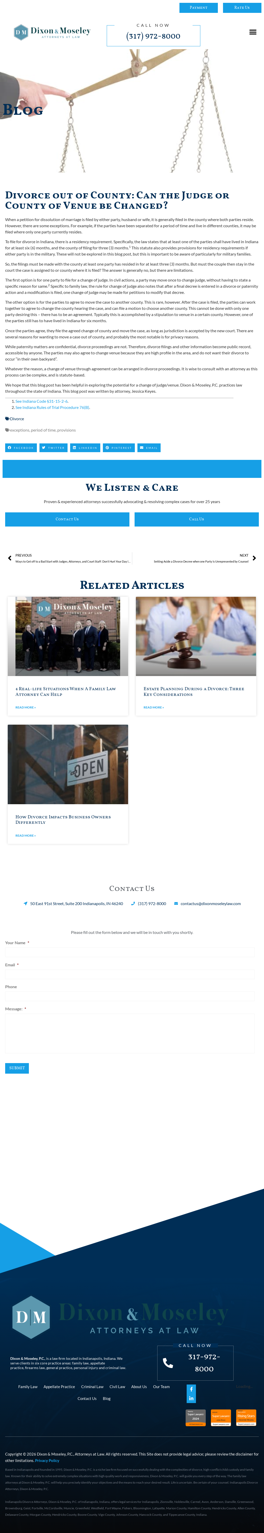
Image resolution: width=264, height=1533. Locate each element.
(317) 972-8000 (153, 36)
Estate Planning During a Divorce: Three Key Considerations (194, 692)
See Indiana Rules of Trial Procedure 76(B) (52, 407)
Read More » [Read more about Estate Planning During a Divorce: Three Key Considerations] (154, 707)
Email (12, 964)
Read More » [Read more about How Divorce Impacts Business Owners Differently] (25, 835)
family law (80, 1362)
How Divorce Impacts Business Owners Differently (63, 820)
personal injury (86, 1367)
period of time (43, 429)
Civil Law (117, 1386)
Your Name (17, 942)
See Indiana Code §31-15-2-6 (41, 401)
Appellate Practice (59, 1386)
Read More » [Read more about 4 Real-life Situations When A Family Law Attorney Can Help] (25, 707)
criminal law (115, 1367)
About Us (139, 1386)
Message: (15, 1007)
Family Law (27, 1386)
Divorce (17, 418)
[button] (253, 32)
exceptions (19, 429)
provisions (66, 429)
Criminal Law (92, 1386)
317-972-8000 (204, 1362)
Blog (107, 1398)
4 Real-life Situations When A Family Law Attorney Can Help (65, 692)
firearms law (35, 1367)
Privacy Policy (47, 1460)
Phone (11, 986)
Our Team (161, 1386)
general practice (59, 1367)
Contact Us (87, 1398)
